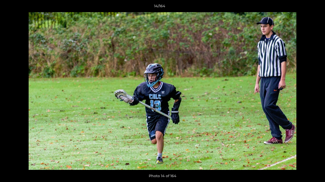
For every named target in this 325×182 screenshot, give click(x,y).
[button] (304, 7)
